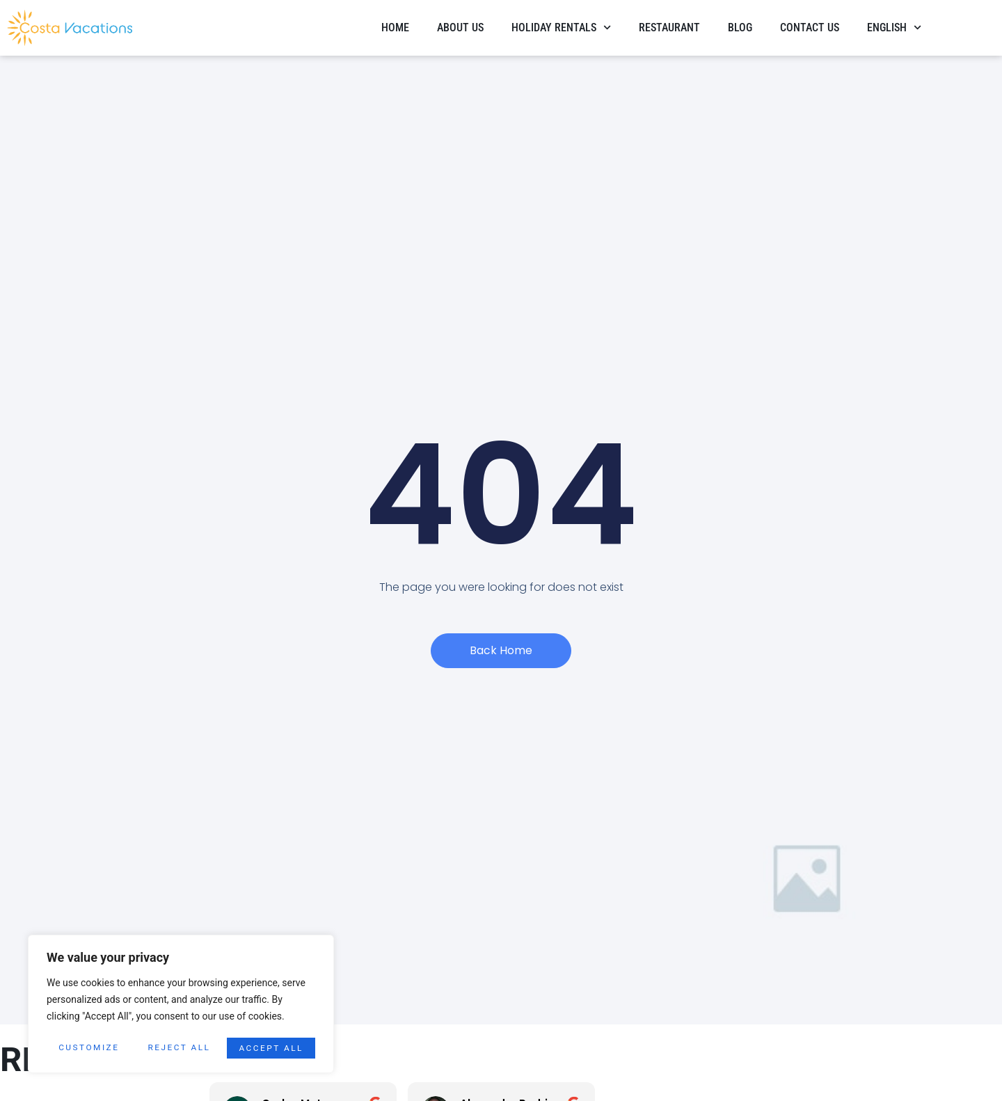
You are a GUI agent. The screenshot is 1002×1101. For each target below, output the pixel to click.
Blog (740, 27)
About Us (460, 27)
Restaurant (669, 27)
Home (395, 27)
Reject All (179, 1048)
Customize (88, 1048)
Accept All (271, 1048)
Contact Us (809, 27)
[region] (181, 1005)
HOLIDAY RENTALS (561, 27)
